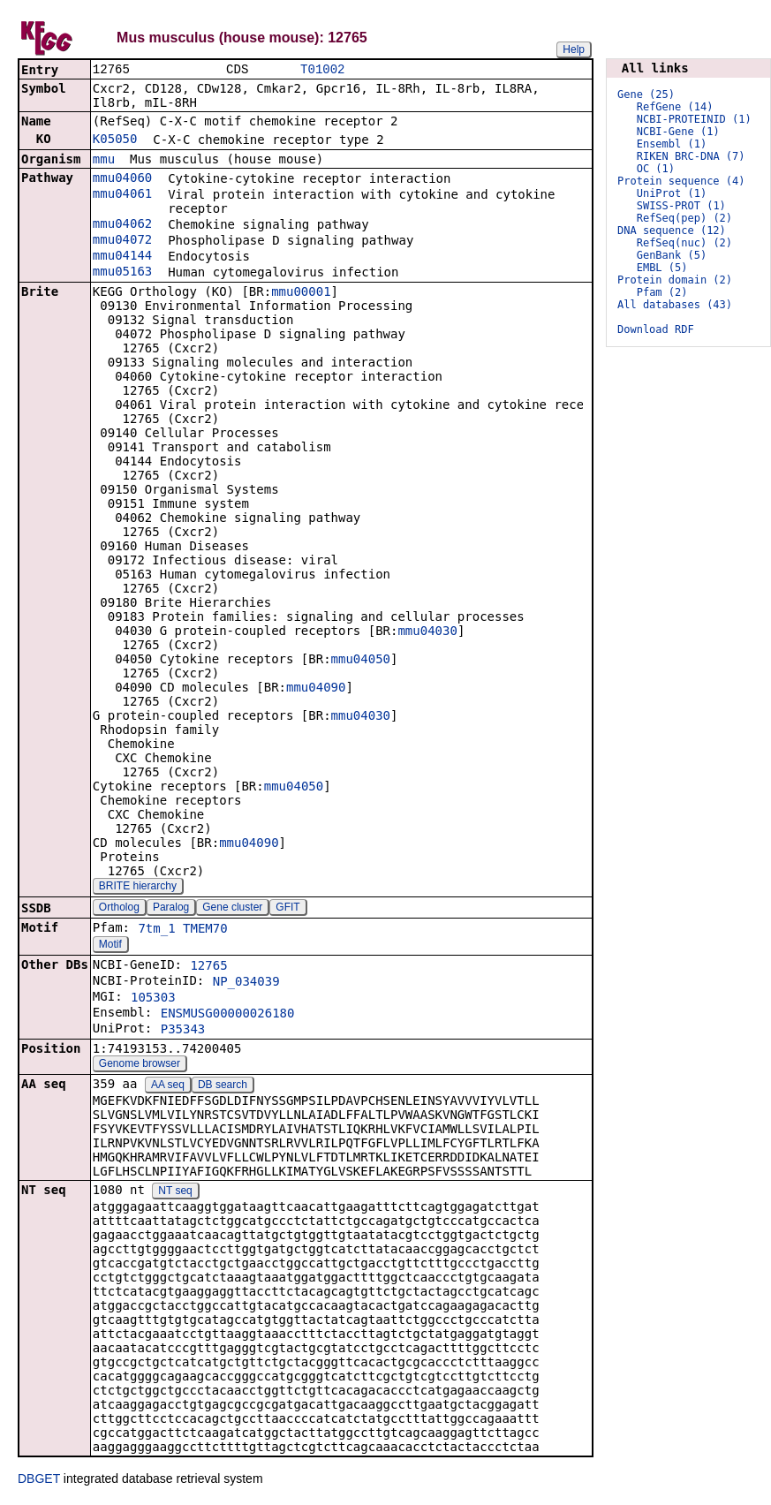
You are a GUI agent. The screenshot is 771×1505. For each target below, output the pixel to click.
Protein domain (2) (674, 280)
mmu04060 (122, 179)
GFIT (287, 909)
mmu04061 (122, 195)
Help (574, 49)
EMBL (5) (662, 267)
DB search (222, 1086)
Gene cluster (232, 909)
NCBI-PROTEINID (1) (694, 119)
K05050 (115, 140)
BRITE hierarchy (138, 887)
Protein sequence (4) (681, 181)
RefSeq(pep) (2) (684, 218)
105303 (153, 999)
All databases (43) (674, 305)
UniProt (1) (672, 193)
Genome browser (139, 1065)
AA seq (168, 1086)
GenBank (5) (672, 255)
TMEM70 (205, 930)
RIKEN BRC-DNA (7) (691, 156)
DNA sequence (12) (671, 230)
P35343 (183, 1031)
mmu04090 (315, 689)
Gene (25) (646, 94)
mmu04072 (122, 241)
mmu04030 (427, 632)
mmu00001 (300, 293)
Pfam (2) (662, 292)
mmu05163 (122, 273)
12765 (208, 967)
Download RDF (655, 329)
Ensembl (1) (672, 144)
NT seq (175, 1192)
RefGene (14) (675, 107)
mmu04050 (360, 661)
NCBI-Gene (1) (678, 131)
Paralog (171, 909)
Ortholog (119, 909)
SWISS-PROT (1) (681, 206)
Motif (110, 946)
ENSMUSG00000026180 (228, 1015)
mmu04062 (122, 225)
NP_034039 (246, 983)
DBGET (39, 1480)
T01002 (322, 70)
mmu (104, 161)
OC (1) (656, 169)
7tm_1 (156, 930)
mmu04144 (122, 257)
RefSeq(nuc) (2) (684, 243)
